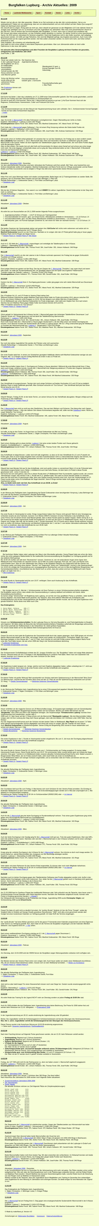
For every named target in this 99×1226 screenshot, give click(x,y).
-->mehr (4, 112)
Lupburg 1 (13, 152)
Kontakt (48, 13)
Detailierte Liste (8, 182)
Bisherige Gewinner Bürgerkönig (33, 732)
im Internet (68, 796)
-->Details (33, 898)
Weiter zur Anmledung (76, 964)
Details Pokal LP (22, 236)
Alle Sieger (33, 236)
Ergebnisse (8, 87)
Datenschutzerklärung (54, 1223)
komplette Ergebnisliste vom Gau (15, 646)
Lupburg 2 (4, 152)
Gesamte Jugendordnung (21, 1028)
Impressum (41, 1223)
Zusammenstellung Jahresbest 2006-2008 (20, 1082)
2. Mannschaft (17, 120)
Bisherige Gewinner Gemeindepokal (45, 683)
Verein (58, 13)
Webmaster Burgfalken (26, 1223)
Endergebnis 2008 (43, 1009)
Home (7, 13)
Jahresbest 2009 (16, 163)
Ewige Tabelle (10, 1086)
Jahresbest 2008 (19, 1176)
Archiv (76, 13)
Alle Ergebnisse (8, 573)
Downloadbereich (37, 1028)
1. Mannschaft (17, 127)
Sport (38, 13)
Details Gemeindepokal (19, 683)
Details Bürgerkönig (10, 732)
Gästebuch (77, 410)
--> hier (27, 927)
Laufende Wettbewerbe (22, 13)
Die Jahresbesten (11, 1084)
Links (68, 13)
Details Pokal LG (9, 236)
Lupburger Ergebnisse (11, 644)
